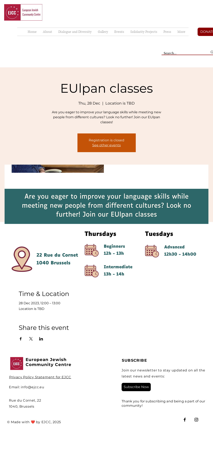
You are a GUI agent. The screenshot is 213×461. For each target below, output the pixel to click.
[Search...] (183, 53)
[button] (103, 32)
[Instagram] (196, 419)
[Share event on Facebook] (21, 338)
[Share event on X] (31, 338)
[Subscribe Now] (136, 387)
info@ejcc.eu (32, 387)
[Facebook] (184, 419)
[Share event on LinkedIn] (41, 338)
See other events (106, 145)
